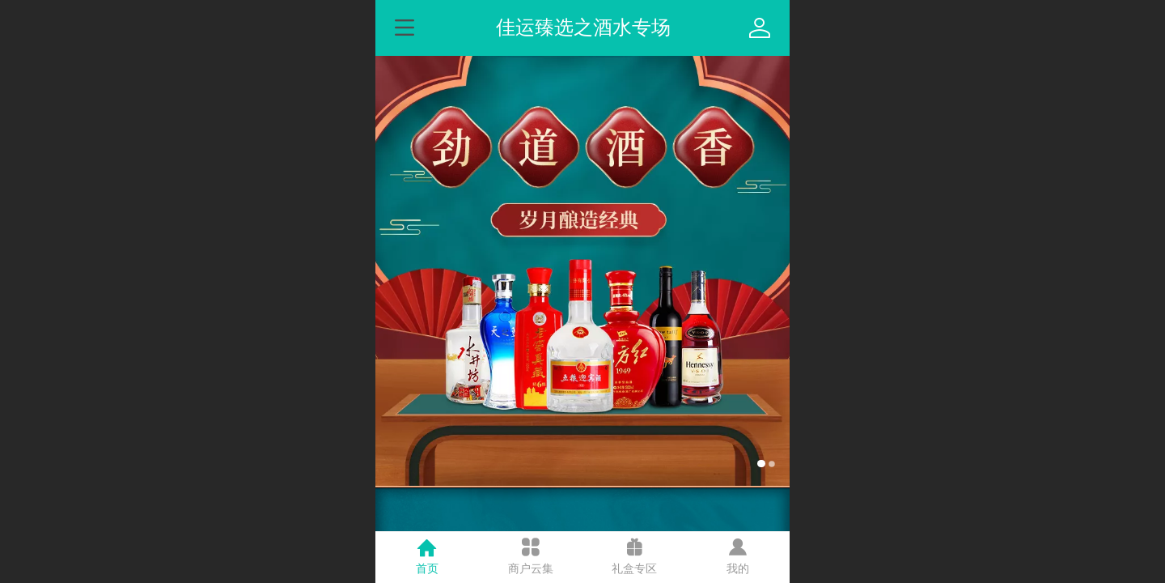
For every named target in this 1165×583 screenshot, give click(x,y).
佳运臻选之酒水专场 (583, 27)
